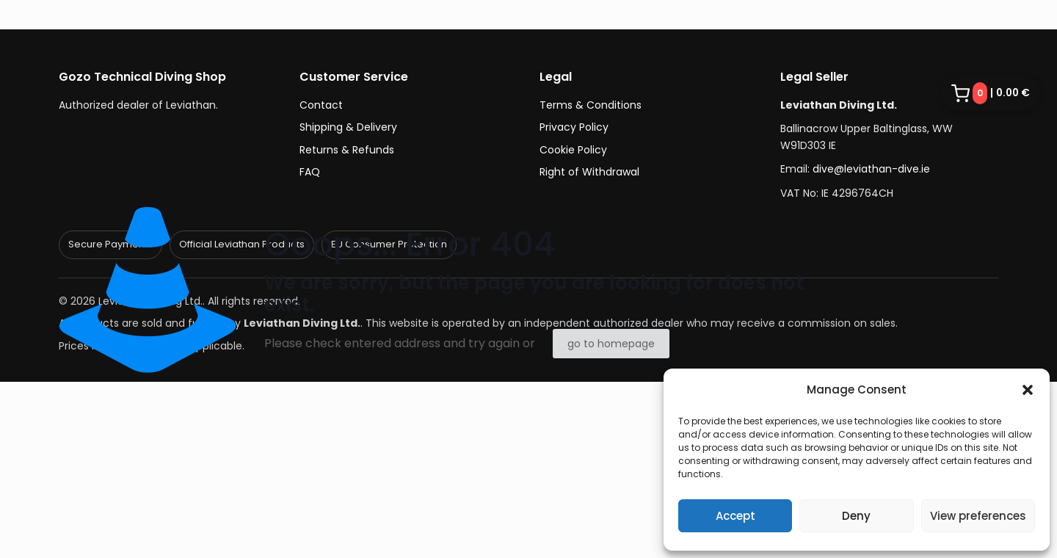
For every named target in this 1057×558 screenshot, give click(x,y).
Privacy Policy (574, 127)
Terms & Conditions (591, 105)
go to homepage (611, 343)
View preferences (978, 515)
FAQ (309, 171)
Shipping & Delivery (348, 127)
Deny (856, 515)
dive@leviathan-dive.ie (871, 169)
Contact (321, 105)
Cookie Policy (573, 149)
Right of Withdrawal (589, 171)
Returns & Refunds (346, 149)
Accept (735, 515)
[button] (1027, 390)
